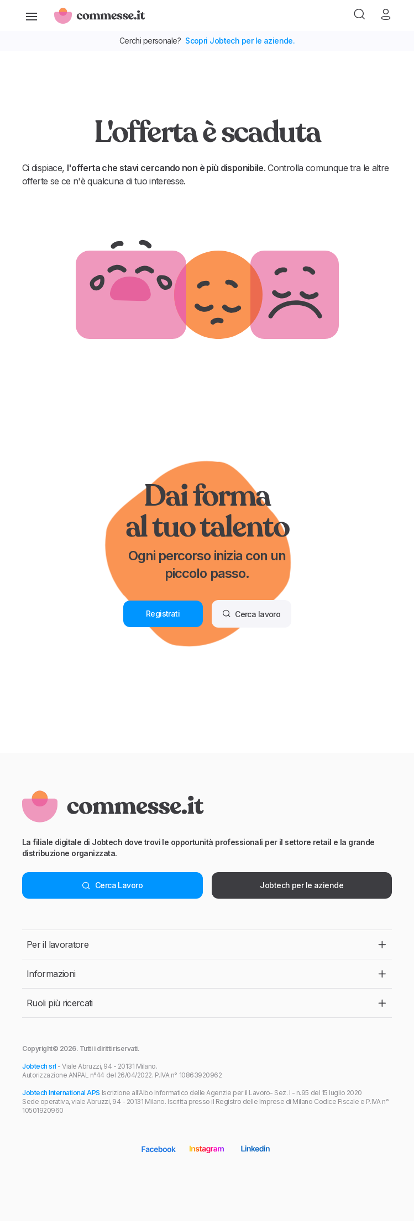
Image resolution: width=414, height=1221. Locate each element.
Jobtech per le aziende (301, 885)
